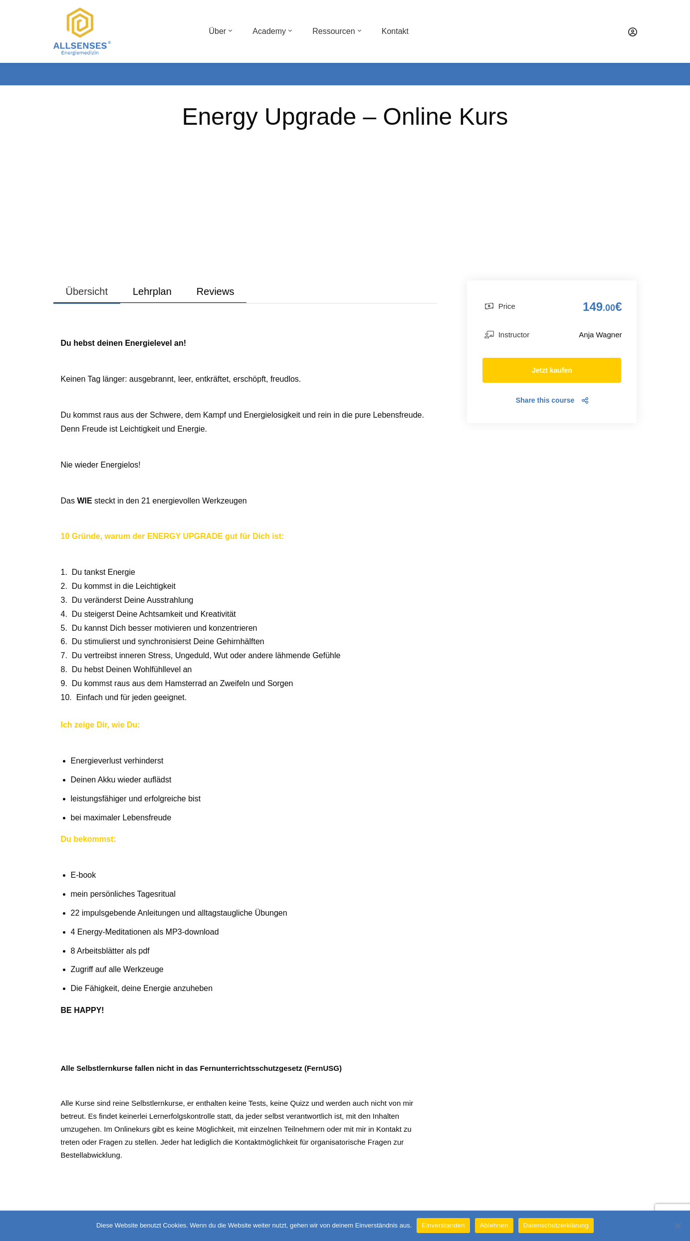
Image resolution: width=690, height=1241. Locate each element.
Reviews (215, 291)
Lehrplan (152, 291)
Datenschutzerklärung (556, 1225)
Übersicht (87, 291)
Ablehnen (494, 1225)
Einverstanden (443, 1225)
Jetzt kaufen (552, 370)
